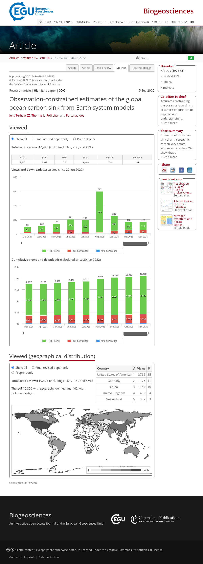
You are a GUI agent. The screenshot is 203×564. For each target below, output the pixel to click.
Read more (170, 123)
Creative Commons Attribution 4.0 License (135, 550)
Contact (14, 557)
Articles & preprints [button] (58, 22)
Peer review (103, 68)
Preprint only (84, 139)
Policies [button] (98, 22)
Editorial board (138, 22)
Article (72, 68)
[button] (137, 58)
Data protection (48, 557)
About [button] (156, 22)
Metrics (121, 68)
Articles (14, 58)
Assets (86, 68)
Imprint (29, 557)
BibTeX (167, 82)
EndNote (168, 87)
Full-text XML (171, 76)
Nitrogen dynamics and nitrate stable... (183, 220)
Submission (83, 22)
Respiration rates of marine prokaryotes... (183, 188)
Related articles (142, 68)
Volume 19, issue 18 (36, 58)
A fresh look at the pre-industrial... (183, 204)
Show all (19, 139)
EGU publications (176, 22)
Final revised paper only (50, 139)
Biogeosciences (168, 10)
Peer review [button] (116, 22)
